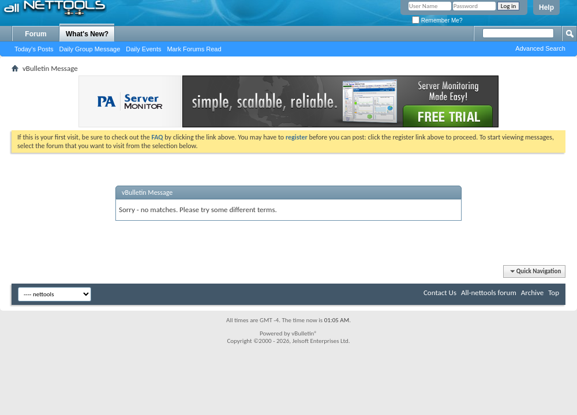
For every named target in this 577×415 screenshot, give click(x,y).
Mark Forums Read (194, 49)
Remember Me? (437, 20)
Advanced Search (540, 48)
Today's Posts (34, 49)
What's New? (87, 34)
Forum (35, 34)
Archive (532, 292)
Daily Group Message (90, 49)
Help (546, 7)
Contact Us (440, 292)
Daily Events (143, 49)
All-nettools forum (488, 292)
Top (553, 292)
